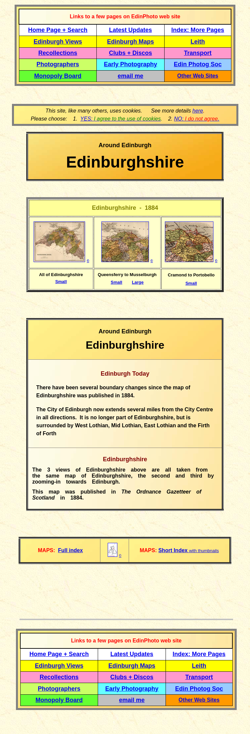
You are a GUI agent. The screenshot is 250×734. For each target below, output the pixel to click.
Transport (197, 53)
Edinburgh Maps (130, 41)
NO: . (196, 119)
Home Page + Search (58, 30)
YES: (120, 119)
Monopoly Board (57, 76)
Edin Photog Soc (198, 64)
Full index (70, 550)
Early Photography (130, 64)
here (197, 111)
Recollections (57, 53)
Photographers (58, 64)
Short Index (173, 550)
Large (138, 282)
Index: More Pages (197, 30)
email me (130, 76)
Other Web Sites (197, 76)
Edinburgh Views (58, 41)
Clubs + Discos (130, 53)
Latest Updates (130, 30)
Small (61, 281)
